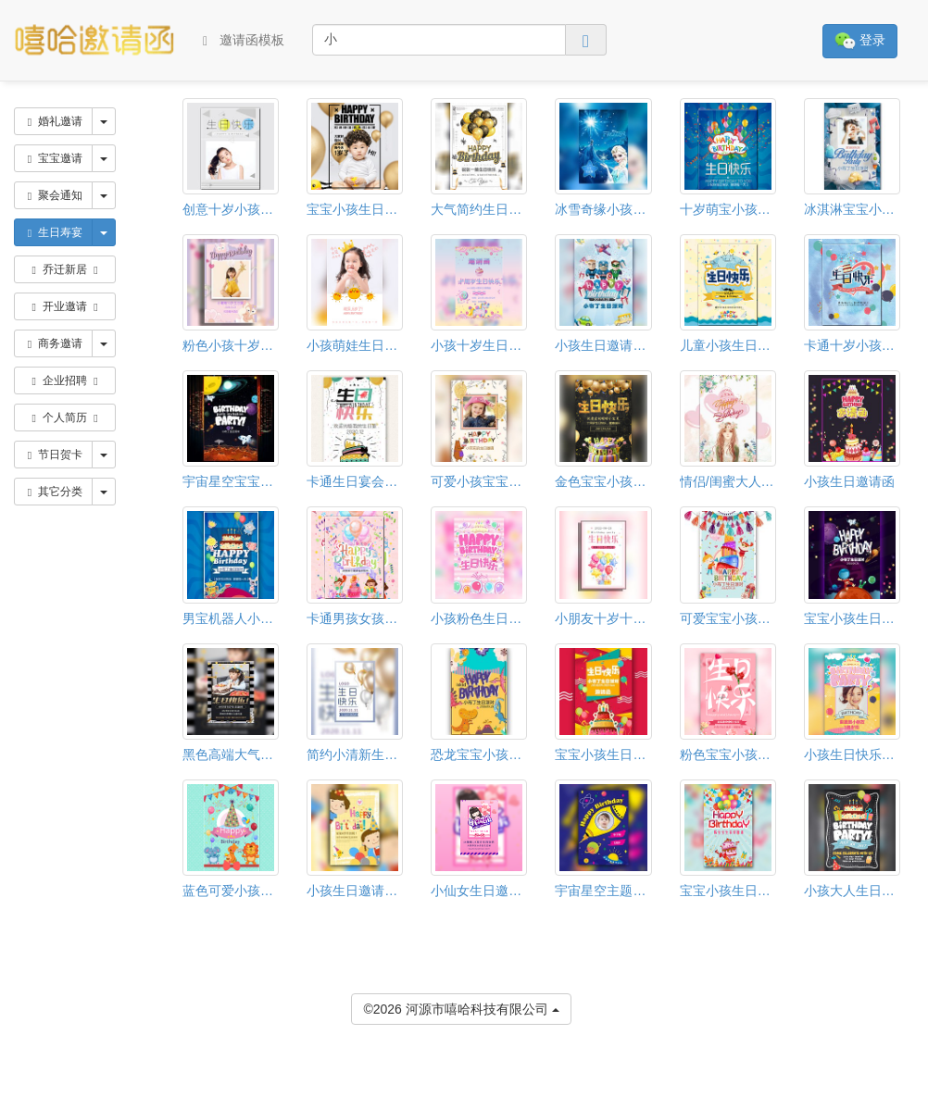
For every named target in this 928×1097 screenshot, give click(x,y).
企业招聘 (65, 380)
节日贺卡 (53, 454)
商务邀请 (53, 343)
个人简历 (65, 417)
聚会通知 (53, 195)
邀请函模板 (243, 40)
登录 (859, 41)
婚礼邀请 (53, 121)
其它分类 (53, 491)
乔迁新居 (65, 269)
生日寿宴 (53, 232)
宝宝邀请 (53, 158)
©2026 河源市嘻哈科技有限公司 (460, 1007)
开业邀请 (65, 306)
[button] (12, 1088)
